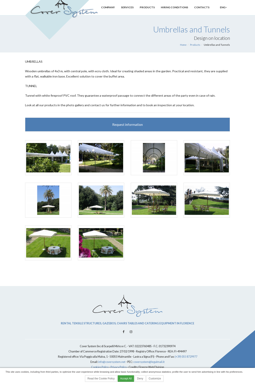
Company (108, 12)
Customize (155, 378)
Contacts (201, 12)
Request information (127, 124)
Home (183, 44)
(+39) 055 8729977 (186, 356)
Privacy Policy (118, 367)
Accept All (126, 378)
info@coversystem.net (111, 362)
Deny (140, 378)
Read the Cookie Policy (101, 378)
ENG (221, 12)
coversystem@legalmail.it (149, 362)
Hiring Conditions (174, 12)
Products (147, 12)
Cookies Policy (100, 367)
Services (127, 12)
